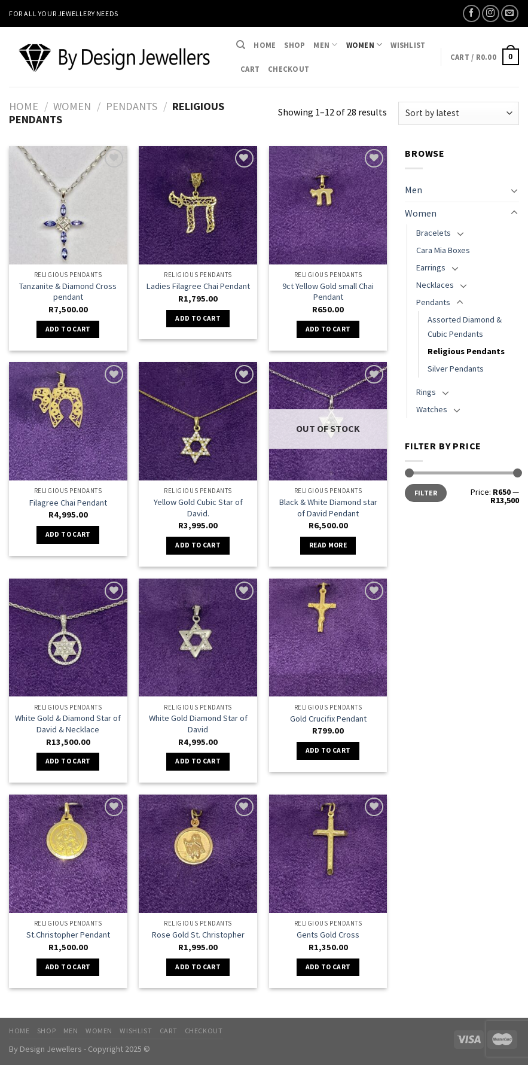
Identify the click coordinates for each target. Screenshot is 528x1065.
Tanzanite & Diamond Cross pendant (68, 292)
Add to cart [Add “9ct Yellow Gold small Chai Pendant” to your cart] (328, 329)
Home (265, 45)
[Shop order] (458, 113)
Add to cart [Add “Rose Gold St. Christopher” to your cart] (198, 967)
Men (325, 44)
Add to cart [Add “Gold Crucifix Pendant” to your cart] (328, 750)
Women (364, 44)
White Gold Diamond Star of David (198, 724)
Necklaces (435, 284)
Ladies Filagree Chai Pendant (198, 286)
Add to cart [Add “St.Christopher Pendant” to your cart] (68, 967)
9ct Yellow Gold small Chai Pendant (328, 292)
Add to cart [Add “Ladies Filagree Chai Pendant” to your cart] (198, 318)
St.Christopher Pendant (68, 934)
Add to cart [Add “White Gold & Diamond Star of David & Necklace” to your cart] (68, 761)
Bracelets (433, 232)
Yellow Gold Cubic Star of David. (198, 508)
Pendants (131, 106)
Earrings (430, 267)
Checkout (288, 69)
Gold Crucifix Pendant (328, 718)
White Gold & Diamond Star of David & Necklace (68, 724)
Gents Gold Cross (328, 934)
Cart (250, 69)
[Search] (240, 45)
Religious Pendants (466, 351)
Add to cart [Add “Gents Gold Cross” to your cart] (328, 967)
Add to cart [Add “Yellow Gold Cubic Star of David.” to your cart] (198, 545)
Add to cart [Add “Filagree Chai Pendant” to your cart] (68, 534)
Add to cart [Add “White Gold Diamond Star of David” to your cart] (198, 761)
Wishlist (407, 45)
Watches (431, 409)
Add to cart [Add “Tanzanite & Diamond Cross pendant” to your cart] (68, 329)
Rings (426, 392)
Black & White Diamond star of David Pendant (328, 508)
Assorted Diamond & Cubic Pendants (465, 326)
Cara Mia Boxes (443, 250)
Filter (426, 492)
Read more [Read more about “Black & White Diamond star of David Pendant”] (328, 545)
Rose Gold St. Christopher (198, 934)
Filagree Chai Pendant (68, 502)
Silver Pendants (456, 368)
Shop (294, 45)
